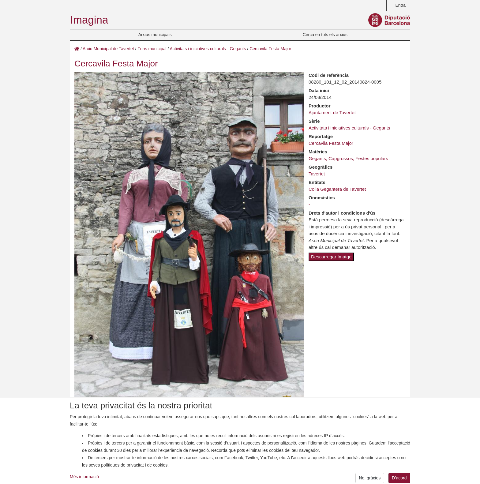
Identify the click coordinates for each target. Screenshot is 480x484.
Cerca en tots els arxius (325, 34)
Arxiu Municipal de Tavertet (108, 48)
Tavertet (317, 173)
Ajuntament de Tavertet (332, 112)
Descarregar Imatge (331, 256)
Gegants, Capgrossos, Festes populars (348, 158)
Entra (401, 5)
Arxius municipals (155, 34)
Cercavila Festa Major (270, 48)
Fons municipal (151, 48)
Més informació (84, 479)
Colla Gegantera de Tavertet (337, 189)
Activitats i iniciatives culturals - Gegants (208, 48)
